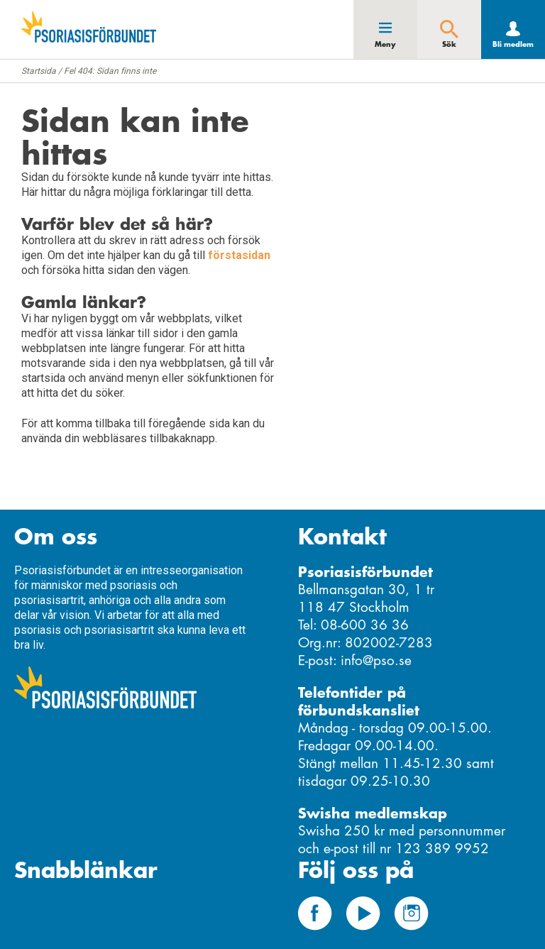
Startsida (38, 71)
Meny (385, 44)
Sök (449, 44)
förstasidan (239, 255)
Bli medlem (513, 44)
